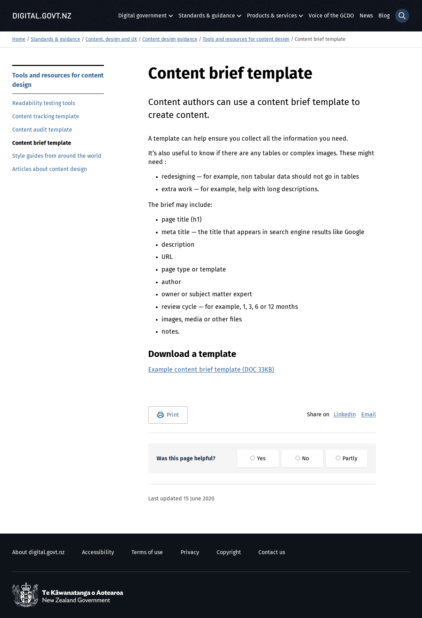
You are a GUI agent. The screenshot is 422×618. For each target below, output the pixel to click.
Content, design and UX (111, 39)
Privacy (190, 552)
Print (173, 415)
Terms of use (147, 552)
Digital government (142, 17)
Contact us (271, 552)
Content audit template (42, 130)
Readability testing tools (43, 103)
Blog (384, 15)
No (302, 458)
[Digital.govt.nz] (42, 15)
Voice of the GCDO (331, 15)
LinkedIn (345, 414)
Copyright (229, 552)
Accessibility (98, 552)
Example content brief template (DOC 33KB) (211, 370)
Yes (257, 458)
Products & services (272, 17)
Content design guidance (169, 39)
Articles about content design (49, 169)
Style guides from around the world (56, 156)
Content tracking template (45, 116)
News (366, 15)
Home (18, 39)
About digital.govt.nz (38, 552)
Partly (346, 458)
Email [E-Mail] (368, 414)
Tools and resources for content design (246, 39)
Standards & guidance (207, 17)
